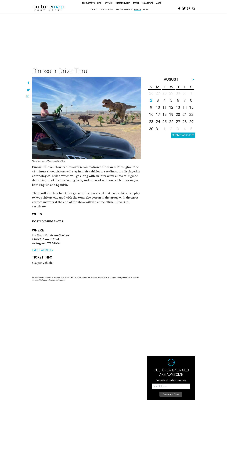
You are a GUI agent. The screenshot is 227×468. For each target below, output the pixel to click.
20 (178, 114)
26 (171, 121)
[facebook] (179, 8)
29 (191, 121)
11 (164, 107)
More (145, 9)
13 (178, 107)
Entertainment (122, 3)
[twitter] (184, 8)
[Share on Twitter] (28, 90)
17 (158, 114)
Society (93, 9)
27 (178, 121)
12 (171, 107)
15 (191, 107)
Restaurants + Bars (91, 3)
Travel (136, 3)
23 (151, 121)
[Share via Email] (28, 96)
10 (158, 107)
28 (185, 121)
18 (164, 114)
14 (185, 107)
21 (185, 114)
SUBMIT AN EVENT (183, 135)
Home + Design (106, 9)
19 (171, 114)
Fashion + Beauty (124, 9)
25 (164, 121)
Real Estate (147, 3)
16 (151, 114)
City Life (108, 3)
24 (158, 121)
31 (158, 129)
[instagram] (188, 8)
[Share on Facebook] (28, 83)
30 (151, 129)
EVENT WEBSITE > (43, 250)
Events (137, 9)
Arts (158, 3)
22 (191, 114)
